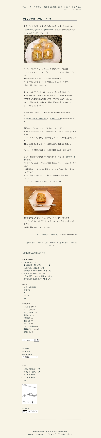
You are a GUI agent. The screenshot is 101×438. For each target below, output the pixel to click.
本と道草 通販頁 (29, 377)
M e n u (26, 310)
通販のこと (28, 315)
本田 (27, 138)
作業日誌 (27, 321)
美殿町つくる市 (55, 119)
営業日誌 (27, 318)
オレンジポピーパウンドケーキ (37, 19)
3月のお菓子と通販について (34, 268)
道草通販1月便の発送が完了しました (37, 279)
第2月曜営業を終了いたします (35, 273)
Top (25, 380)
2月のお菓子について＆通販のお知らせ (38, 276)
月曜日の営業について (32, 369)
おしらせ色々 (52, 234)
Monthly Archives (27, 354)
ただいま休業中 (29, 326)
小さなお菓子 (41, 234)
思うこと (27, 324)
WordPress (39, 434)
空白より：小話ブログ (32, 372)
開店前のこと (28, 329)
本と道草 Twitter (29, 375)
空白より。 (28, 332)
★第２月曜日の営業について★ (33, 253)
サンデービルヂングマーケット (35, 119)
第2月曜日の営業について (53, 7)
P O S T (67, 7)
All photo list (26, 351)
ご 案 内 (27, 290)
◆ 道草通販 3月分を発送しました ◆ (37, 265)
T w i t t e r (77, 10)
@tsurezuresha (49, 30)
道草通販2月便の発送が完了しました (37, 271)
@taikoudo (38, 30)
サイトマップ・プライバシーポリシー (60, 434)
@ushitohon (29, 30)
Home (53, 243)
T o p (24, 7)
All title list (25, 349)
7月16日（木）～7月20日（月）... (38, 243)
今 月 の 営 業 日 (36, 7)
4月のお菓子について (31, 262)
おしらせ (27, 307)
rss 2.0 (25, 409)
